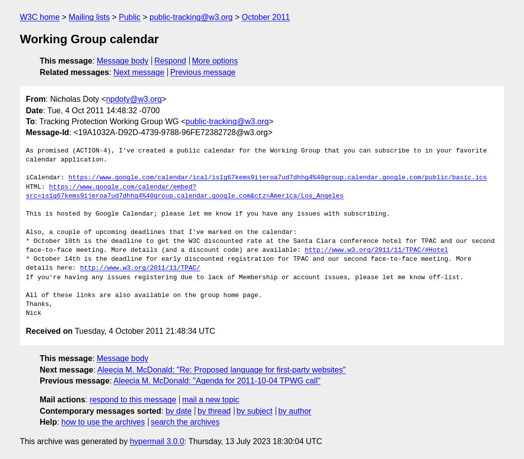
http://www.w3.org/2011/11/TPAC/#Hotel (377, 250)
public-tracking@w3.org (191, 17)
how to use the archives (103, 422)
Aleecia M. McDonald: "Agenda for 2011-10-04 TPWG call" (217, 381)
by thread (214, 411)
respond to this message (132, 399)
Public (130, 17)
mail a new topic (210, 399)
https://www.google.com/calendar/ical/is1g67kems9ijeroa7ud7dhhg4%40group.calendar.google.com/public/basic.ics (278, 177)
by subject (254, 411)
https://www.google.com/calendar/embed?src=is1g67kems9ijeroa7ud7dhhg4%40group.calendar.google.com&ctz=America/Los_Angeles (185, 192)
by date (178, 411)
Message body (123, 61)
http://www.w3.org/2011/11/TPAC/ (140, 268)
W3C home (40, 17)
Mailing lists (89, 17)
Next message (139, 72)
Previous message (203, 72)
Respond (170, 61)
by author (294, 411)
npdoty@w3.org (133, 99)
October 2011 (266, 17)
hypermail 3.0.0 (157, 441)
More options (215, 61)
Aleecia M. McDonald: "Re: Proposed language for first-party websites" (221, 370)
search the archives (185, 422)
